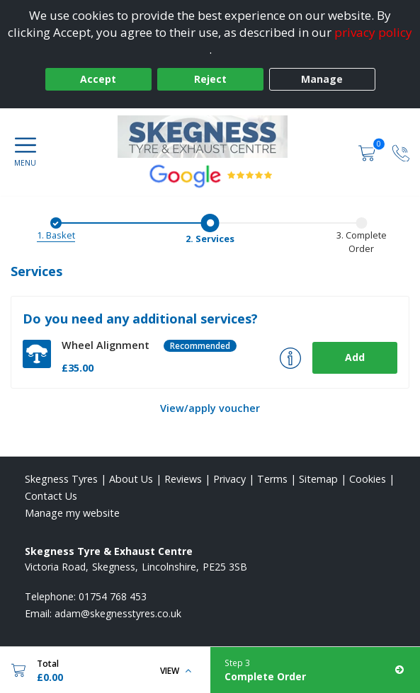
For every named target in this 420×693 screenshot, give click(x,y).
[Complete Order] (315, 670)
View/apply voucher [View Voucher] (210, 408)
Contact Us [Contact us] (51, 496)
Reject (210, 79)
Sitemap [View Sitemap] (318, 479)
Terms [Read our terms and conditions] (272, 479)
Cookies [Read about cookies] (367, 479)
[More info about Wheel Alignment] (290, 358)
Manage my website (72, 513)
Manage (322, 79)
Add (355, 357)
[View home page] (210, 136)
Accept (98, 79)
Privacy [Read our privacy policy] (229, 479)
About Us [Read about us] (131, 479)
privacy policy (373, 32)
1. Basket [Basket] (56, 235)
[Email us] (118, 613)
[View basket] (368, 152)
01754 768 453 (113, 596)
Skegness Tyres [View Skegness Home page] (61, 479)
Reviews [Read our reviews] (183, 479)
